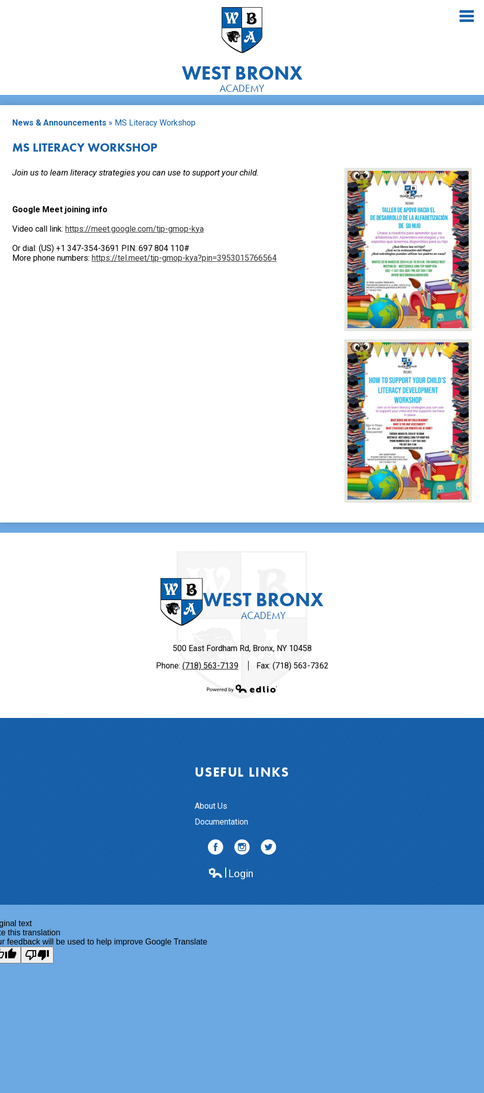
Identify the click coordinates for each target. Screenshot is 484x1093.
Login (230, 873)
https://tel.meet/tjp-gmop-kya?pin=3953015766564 (184, 258)
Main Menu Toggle (467, 16)
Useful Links (242, 772)
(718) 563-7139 (210, 665)
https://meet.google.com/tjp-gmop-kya (134, 229)
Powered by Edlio (242, 688)
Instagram (242, 849)
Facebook (215, 849)
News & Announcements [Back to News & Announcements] (59, 123)
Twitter (268, 849)
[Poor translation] (37, 955)
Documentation (221, 822)
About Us (211, 806)
